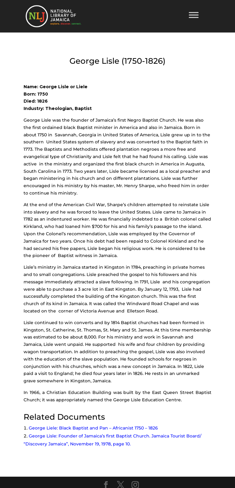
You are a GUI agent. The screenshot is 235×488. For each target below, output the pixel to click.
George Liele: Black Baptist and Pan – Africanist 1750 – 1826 (93, 428)
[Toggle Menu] (194, 15)
